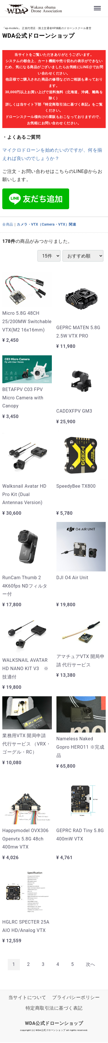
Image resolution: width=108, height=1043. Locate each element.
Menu (98, 5)
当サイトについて (27, 997)
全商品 (7, 224)
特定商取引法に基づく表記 (54, 1008)
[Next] (90, 964)
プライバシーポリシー (76, 997)
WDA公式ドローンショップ (38, 35)
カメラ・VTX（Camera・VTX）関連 (46, 224)
